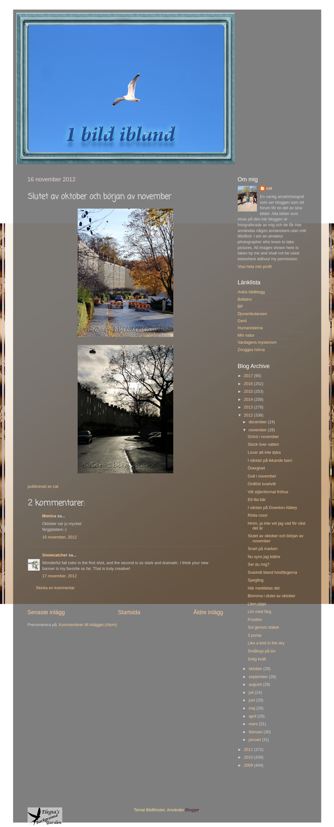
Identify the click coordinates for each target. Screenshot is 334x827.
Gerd (242, 321)
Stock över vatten (263, 444)
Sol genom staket (263, 627)
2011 (249, 749)
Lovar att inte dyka (264, 452)
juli (252, 692)
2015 (249, 391)
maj (252, 708)
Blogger (192, 810)
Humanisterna (250, 328)
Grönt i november (263, 437)
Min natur (246, 335)
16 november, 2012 (59, 537)
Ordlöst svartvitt (262, 484)
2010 (249, 757)
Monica (49, 516)
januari (255, 739)
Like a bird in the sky (266, 643)
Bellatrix (245, 299)
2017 (249, 376)
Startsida (129, 612)
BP (240, 306)
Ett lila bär (257, 499)
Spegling (255, 580)
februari (256, 732)
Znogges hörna (251, 350)
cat (269, 188)
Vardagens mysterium (257, 342)
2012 (249, 415)
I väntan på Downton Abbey (272, 507)
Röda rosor (258, 515)
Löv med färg (259, 611)
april (253, 716)
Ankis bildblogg (251, 292)
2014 (249, 399)
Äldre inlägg (208, 612)
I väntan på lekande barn (270, 460)
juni (252, 700)
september (259, 677)
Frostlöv (255, 619)
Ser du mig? (259, 564)
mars (254, 724)
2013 (249, 407)
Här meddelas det (263, 588)
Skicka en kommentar (55, 588)
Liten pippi (257, 604)
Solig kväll (257, 659)
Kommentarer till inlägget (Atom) (88, 625)
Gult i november (262, 476)
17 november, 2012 (59, 576)
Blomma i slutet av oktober (271, 596)
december (258, 422)
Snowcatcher (54, 555)
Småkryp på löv (262, 651)
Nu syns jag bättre (264, 557)
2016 (249, 384)
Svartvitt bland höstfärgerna (272, 572)
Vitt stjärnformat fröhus (268, 492)
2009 (249, 765)
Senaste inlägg (46, 612)
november (258, 430)
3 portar (254, 635)
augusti (256, 684)
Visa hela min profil (255, 266)
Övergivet (256, 468)
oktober (256, 669)
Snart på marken (263, 549)
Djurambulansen (252, 314)
